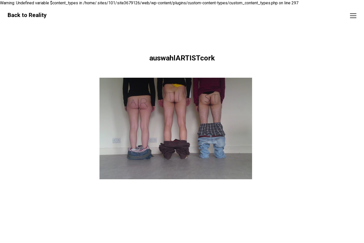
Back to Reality (27, 15)
